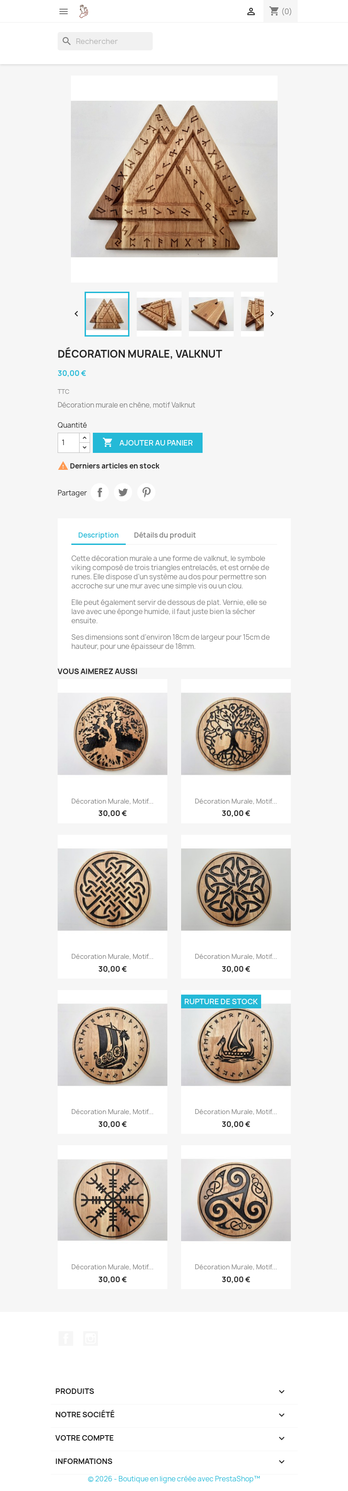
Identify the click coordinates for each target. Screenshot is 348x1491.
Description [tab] (98, 535)
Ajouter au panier (147, 443)
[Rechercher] (105, 41)
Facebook (66, 1338)
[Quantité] (69, 443)
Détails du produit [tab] (165, 535)
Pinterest (146, 492)
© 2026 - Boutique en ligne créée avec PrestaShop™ (174, 1479)
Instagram (90, 1338)
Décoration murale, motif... (112, 801)
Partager (100, 492)
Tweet (123, 492)
